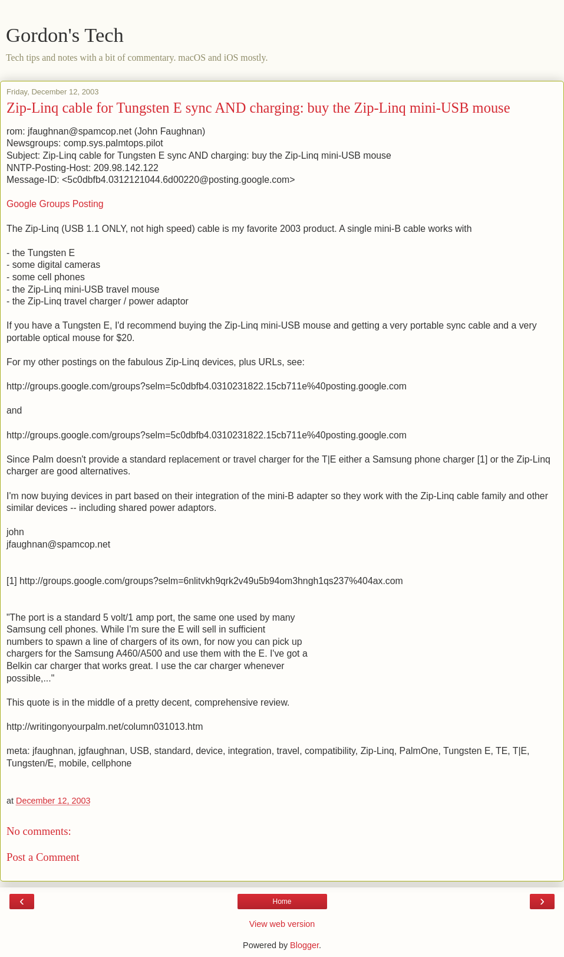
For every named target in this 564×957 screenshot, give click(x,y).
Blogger (304, 945)
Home (281, 901)
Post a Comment (43, 857)
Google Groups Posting (55, 204)
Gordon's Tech (65, 35)
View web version (282, 924)
